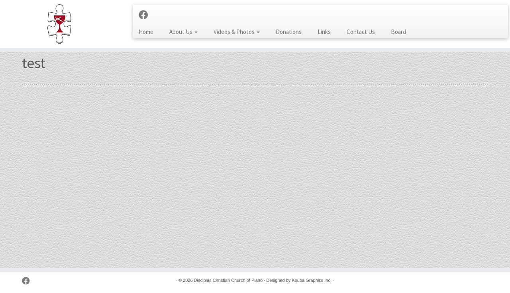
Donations (289, 32)
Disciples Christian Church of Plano (228, 280)
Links (324, 32)
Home (146, 32)
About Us (183, 32)
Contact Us (361, 32)
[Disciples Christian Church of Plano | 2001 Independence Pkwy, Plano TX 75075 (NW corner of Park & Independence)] (59, 24)
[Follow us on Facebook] (146, 15)
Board (398, 32)
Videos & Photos (237, 32)
